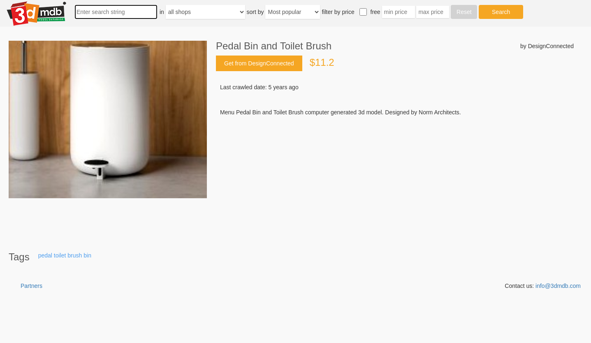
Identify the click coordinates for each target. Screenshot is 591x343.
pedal (45, 255)
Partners (31, 286)
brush (74, 255)
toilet (60, 255)
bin (87, 255)
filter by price (338, 12)
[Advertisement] (394, 178)
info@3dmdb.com (558, 286)
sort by (255, 12)
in (162, 12)
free (375, 12)
